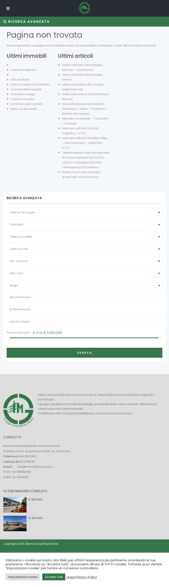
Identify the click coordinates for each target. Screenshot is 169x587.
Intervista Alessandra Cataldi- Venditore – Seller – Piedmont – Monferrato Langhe (85, 109)
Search (84, 353)
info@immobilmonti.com (35, 467)
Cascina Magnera (23, 70)
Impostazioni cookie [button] (22, 577)
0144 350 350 (26, 456)
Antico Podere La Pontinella (30, 84)
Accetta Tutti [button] (54, 577)
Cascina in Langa (23, 94)
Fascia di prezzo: (19, 332)
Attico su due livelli (24, 109)
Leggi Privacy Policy (81, 577)
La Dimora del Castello (27, 104)
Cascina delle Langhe (26, 89)
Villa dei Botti (20, 79)
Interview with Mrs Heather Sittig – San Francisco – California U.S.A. (84, 143)
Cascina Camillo (22, 99)
